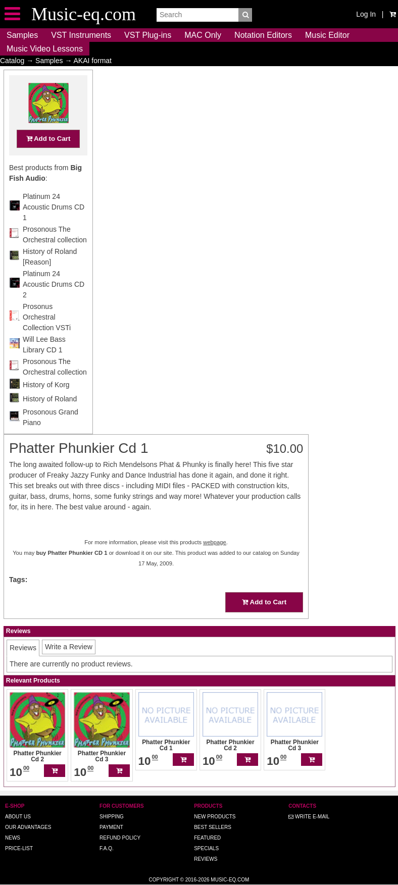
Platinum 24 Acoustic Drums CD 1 (53, 226)
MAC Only (202, 35)
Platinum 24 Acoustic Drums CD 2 (53, 304)
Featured (207, 838)
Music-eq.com (230, 879)
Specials (206, 848)
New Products (214, 816)
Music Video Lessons (45, 48)
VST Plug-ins (147, 35)
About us (18, 816)
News (12, 838)
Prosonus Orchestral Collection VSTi (47, 336)
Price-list (19, 848)
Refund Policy (120, 838)
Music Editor (327, 35)
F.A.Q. (107, 848)
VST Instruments (81, 35)
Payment (111, 827)
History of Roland (50, 418)
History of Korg (46, 404)
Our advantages (28, 827)
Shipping (112, 816)
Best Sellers (212, 827)
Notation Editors (263, 35)
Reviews (205, 859)
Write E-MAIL (308, 816)
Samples (22, 35)
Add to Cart (48, 158)
